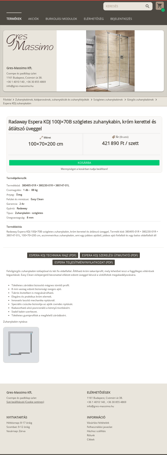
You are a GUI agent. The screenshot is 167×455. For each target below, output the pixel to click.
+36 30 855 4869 (36, 82)
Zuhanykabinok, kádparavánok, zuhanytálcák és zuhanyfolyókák (52, 99)
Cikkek (90, 439)
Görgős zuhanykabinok (140, 99)
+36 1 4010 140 (15, 82)
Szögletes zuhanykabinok (108, 99)
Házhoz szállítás (96, 431)
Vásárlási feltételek (98, 422)
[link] (52, 255)
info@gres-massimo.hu (19, 86)
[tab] (14, 19)
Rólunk (91, 435)
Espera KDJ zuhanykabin (17, 103)
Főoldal (7, 99)
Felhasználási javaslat (99, 427)
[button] (84, 162)
